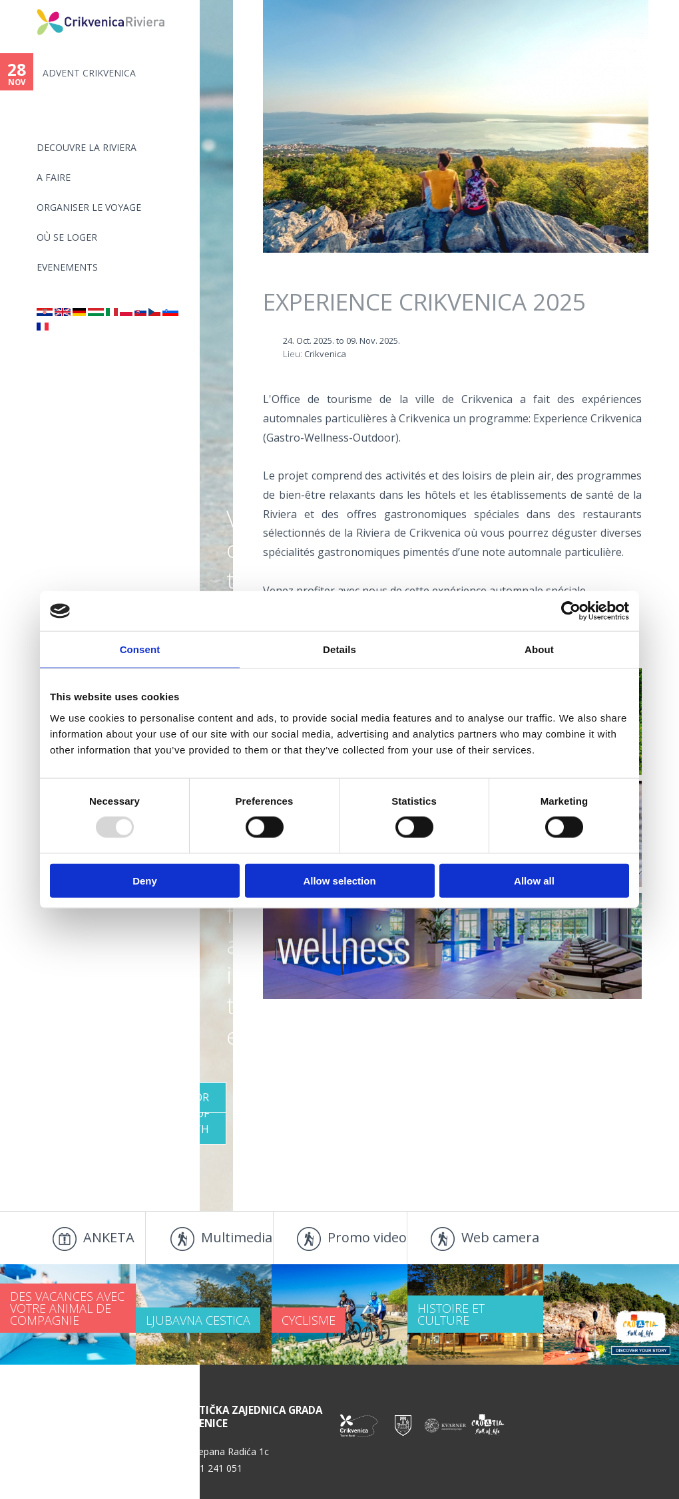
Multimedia (236, 1237)
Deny (144, 880)
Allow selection (339, 880)
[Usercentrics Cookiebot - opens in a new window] (571, 611)
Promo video (367, 1237)
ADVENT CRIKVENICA (89, 73)
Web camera (500, 1237)
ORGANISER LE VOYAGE (89, 207)
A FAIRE (54, 177)
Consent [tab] (140, 649)
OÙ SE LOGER (67, 237)
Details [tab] (339, 649)
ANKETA (108, 1237)
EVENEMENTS (67, 267)
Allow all (534, 880)
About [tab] (539, 649)
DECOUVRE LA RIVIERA (86, 147)
